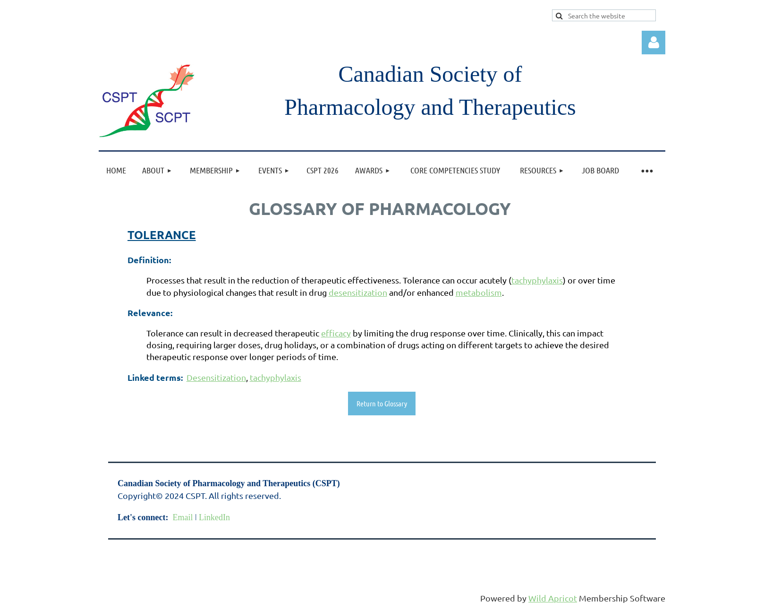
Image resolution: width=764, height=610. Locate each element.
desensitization (358, 292)
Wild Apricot (552, 598)
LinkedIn (214, 517)
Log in (653, 42)
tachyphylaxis (537, 280)
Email (182, 517)
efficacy (336, 333)
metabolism (479, 292)
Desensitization (216, 377)
